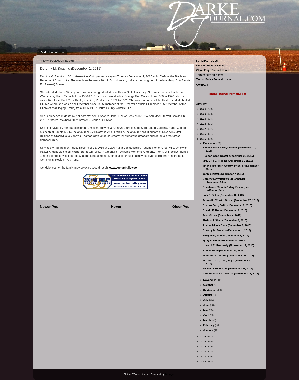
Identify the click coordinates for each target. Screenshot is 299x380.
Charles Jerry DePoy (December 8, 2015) (227, 205)
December (209, 143)
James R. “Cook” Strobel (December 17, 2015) (231, 200)
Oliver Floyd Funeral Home (212, 70)
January (208, 330)
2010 (203, 356)
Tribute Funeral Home (209, 74)
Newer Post (49, 207)
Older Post (181, 207)
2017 (203, 128)
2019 (203, 118)
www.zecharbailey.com (124, 167)
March (207, 320)
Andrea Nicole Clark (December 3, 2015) (227, 225)
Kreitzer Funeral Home (210, 65)
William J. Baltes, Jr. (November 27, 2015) (228, 268)
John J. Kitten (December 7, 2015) (223, 174)
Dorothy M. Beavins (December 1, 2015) (227, 230)
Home (116, 207)
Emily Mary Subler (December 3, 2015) (226, 235)
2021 (203, 108)
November (210, 279)
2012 (203, 346)
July (206, 300)
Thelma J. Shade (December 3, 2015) (225, 220)
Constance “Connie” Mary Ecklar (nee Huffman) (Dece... (226, 189)
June (206, 305)
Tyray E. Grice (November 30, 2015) (224, 240)
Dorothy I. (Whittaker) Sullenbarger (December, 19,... (224, 180)
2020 (203, 113)
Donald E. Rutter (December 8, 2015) (225, 210)
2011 (203, 351)
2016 (203, 133)
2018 (203, 123)
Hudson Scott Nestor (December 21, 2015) (228, 155)
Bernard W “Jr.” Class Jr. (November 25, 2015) (231, 273)
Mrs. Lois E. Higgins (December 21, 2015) (228, 160)
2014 (203, 336)
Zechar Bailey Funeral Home (213, 79)
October (208, 284)
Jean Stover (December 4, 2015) (222, 215)
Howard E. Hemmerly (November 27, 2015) (228, 245)
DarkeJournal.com (52, 52)
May (206, 310)
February (209, 325)
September (210, 290)
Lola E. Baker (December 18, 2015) (224, 195)
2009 (203, 361)
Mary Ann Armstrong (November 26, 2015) (228, 255)
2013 (203, 341)
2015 (203, 138)
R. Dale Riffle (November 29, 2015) (223, 250)
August (208, 295)
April (206, 315)
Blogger (170, 374)
